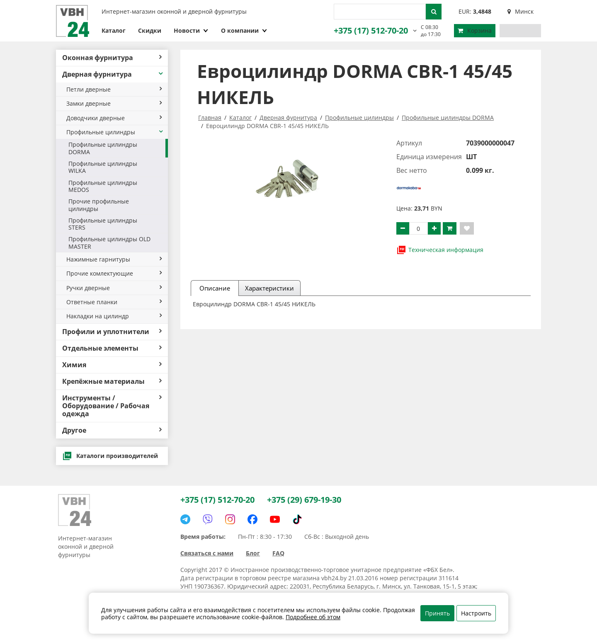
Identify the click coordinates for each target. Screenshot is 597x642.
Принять (437, 613)
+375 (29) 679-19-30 (304, 499)
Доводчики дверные (114, 118)
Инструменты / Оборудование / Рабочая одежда (112, 405)
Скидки (149, 30)
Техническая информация (439, 250)
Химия (112, 364)
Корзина (475, 30)
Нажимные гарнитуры (114, 259)
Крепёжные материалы (112, 381)
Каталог (114, 30)
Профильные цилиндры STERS (102, 223)
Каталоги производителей (110, 456)
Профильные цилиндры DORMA (102, 148)
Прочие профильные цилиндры (98, 204)
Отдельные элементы (112, 348)
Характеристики (269, 288)
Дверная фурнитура (113, 74)
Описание (214, 288)
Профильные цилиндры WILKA (102, 167)
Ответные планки (114, 302)
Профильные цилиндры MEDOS (102, 186)
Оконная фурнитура (112, 57)
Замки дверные (114, 103)
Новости (191, 30)
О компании (244, 30)
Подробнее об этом (313, 617)
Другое (112, 430)
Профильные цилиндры (115, 132)
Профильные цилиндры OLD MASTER (109, 242)
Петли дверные (114, 89)
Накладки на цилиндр (114, 316)
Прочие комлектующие (114, 273)
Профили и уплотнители (112, 331)
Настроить (476, 613)
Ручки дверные (114, 288)
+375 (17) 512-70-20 (371, 30)
